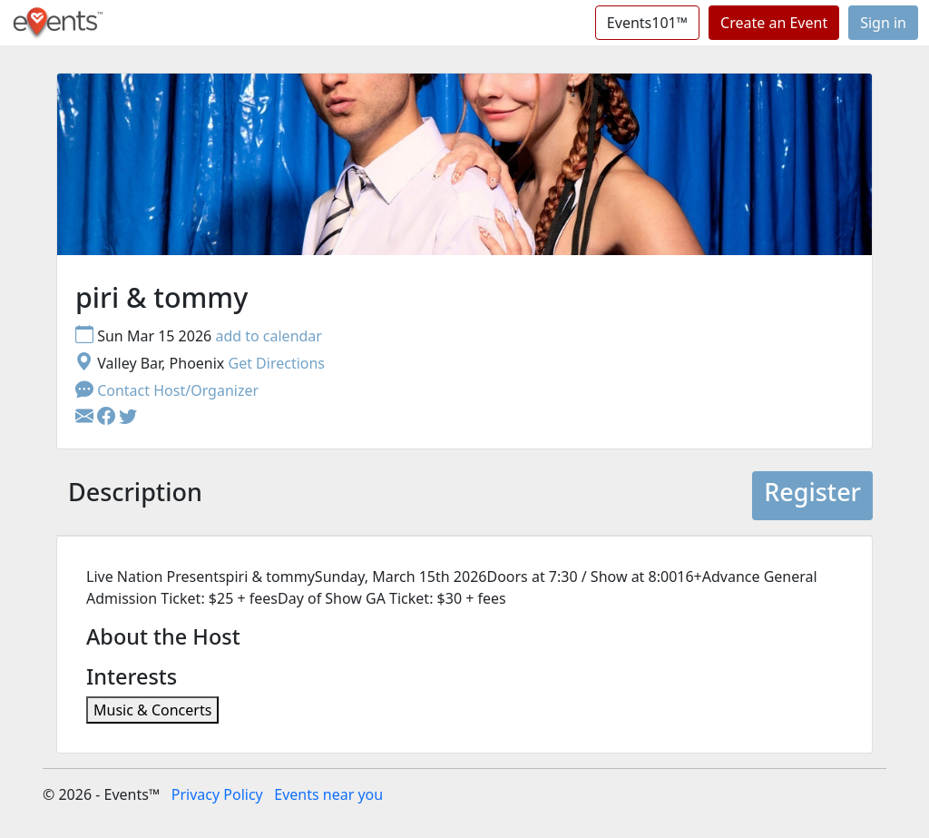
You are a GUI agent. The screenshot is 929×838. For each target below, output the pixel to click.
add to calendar (268, 336)
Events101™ (647, 23)
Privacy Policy (217, 794)
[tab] (135, 495)
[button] (108, 418)
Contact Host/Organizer (167, 390)
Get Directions (276, 363)
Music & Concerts (152, 710)
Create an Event (773, 23)
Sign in (883, 23)
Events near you (328, 794)
